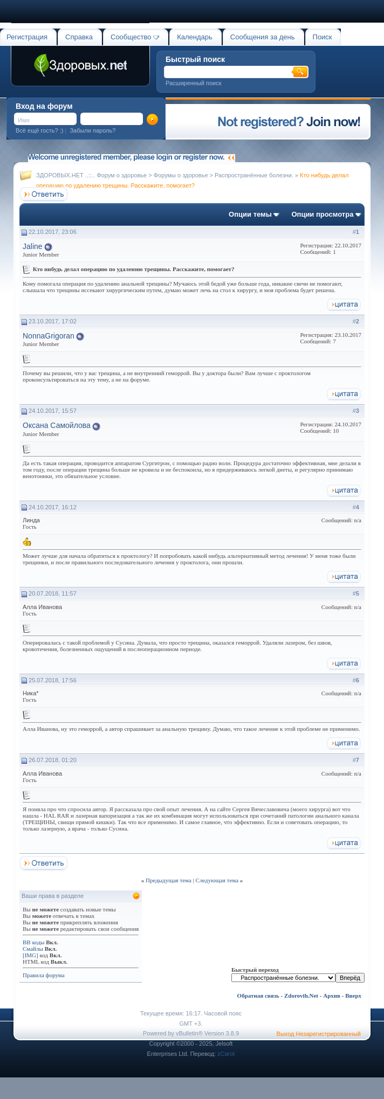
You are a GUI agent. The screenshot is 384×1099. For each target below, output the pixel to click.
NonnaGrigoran (48, 335)
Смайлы (33, 948)
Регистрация (26, 37)
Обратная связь (258, 995)
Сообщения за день (262, 37)
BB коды (33, 942)
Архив (331, 995)
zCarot (226, 1053)
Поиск (322, 37)
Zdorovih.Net (301, 995)
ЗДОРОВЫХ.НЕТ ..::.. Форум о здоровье (91, 175)
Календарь (194, 37)
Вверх (353, 995)
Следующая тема (217, 880)
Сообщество (135, 37)
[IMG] (30, 955)
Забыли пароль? (92, 130)
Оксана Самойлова (57, 425)
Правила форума (44, 975)
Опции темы (250, 214)
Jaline (33, 246)
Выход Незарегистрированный (319, 1034)
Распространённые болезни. (254, 175)
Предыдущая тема (168, 880)
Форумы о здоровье (181, 175)
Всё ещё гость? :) (39, 130)
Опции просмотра (322, 214)
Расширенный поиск (194, 83)
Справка (79, 37)
